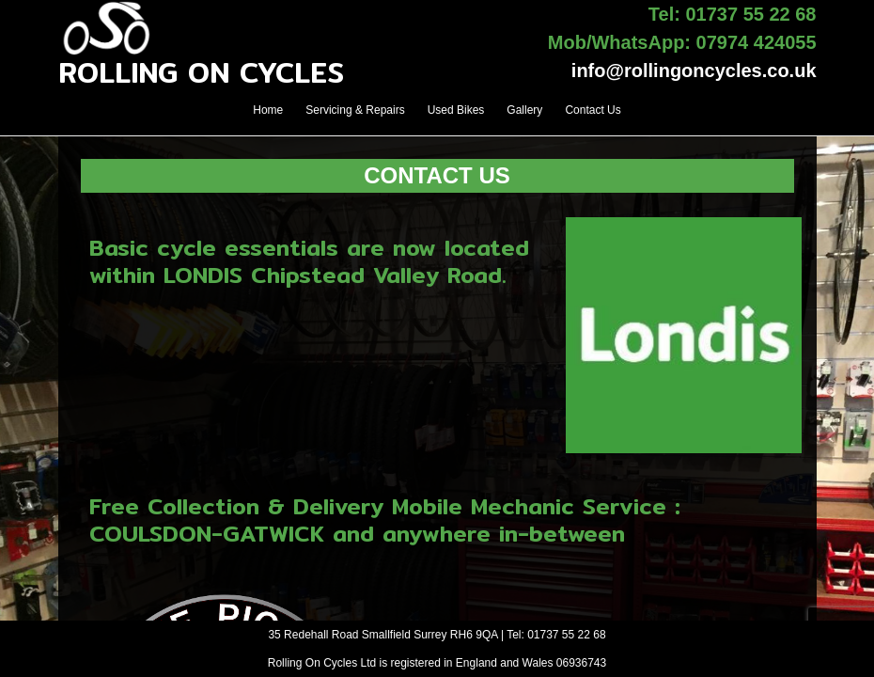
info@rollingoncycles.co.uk (694, 70)
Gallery (524, 110)
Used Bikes (456, 110)
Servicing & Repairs (354, 110)
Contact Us (592, 110)
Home (268, 110)
